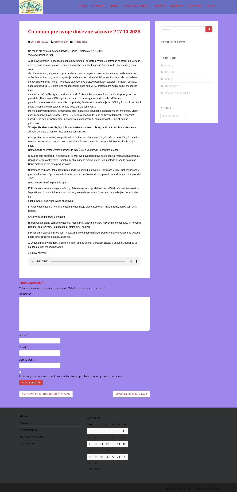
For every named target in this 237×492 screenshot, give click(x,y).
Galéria (169, 79)
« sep (90, 468)
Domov (83, 6)
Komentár (26, 293)
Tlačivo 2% (177, 6)
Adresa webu (26, 359)
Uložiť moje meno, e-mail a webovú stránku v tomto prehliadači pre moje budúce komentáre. (72, 376)
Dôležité (169, 72)
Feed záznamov (28, 429)
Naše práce (160, 6)
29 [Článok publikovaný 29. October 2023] (124, 456)
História (114, 6)
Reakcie (211, 6)
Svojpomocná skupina (136, 6)
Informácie (98, 6)
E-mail (23, 347)
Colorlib (190, 488)
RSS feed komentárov (31, 436)
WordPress (212, 488)
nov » (98, 468)
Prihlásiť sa (25, 423)
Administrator (60, 41)
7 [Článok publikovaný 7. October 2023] (117, 437)
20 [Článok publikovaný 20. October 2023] (112, 450)
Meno (23, 335)
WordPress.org (27, 443)
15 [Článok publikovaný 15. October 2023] (124, 444)
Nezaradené (80, 41)
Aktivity (169, 65)
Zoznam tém (195, 6)
